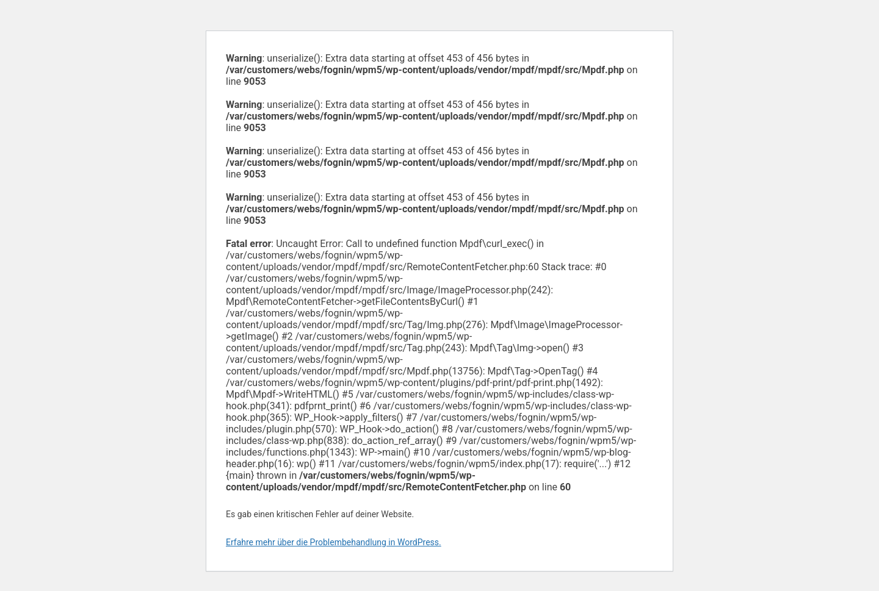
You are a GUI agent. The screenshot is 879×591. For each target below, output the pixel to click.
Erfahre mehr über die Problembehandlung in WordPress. (333, 542)
